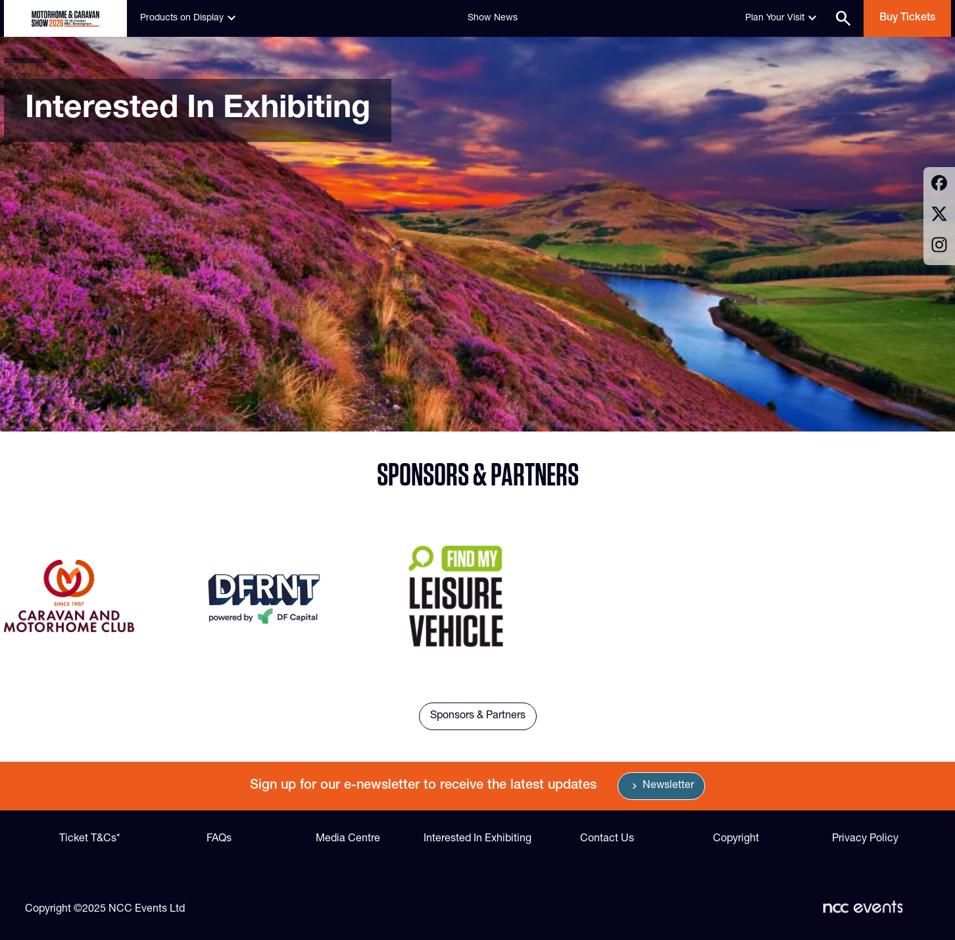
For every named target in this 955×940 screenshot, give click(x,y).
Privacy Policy (865, 839)
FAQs (219, 839)
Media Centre (348, 839)
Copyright (736, 839)
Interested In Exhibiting (477, 839)
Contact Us (607, 839)
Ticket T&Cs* (89, 839)
